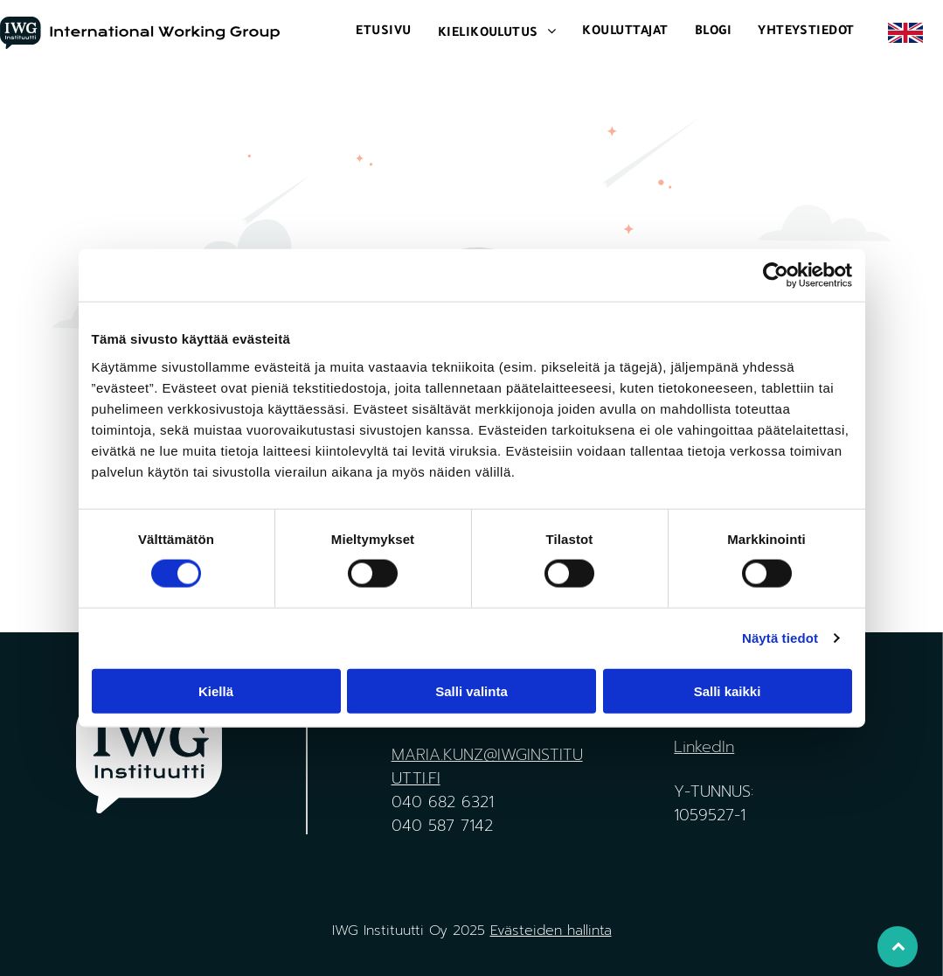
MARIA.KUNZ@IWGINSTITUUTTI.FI (487, 766)
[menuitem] (383, 33)
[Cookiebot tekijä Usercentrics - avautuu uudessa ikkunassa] (775, 275)
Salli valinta (471, 690)
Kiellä (215, 690)
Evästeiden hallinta (551, 930)
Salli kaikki (727, 690)
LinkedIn (704, 747)
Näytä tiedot (780, 638)
